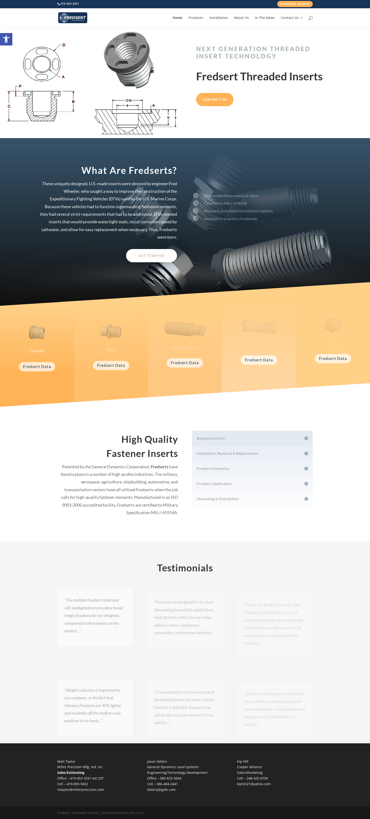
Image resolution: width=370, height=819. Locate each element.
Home (177, 18)
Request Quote (295, 4)
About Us (241, 18)
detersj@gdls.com (161, 789)
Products (196, 18)
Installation (218, 18)
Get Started (151, 256)
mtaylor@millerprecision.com (80, 789)
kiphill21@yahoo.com (254, 784)
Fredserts (159, 466)
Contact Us (290, 18)
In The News (265, 18)
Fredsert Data (37, 366)
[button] (6, 39)
